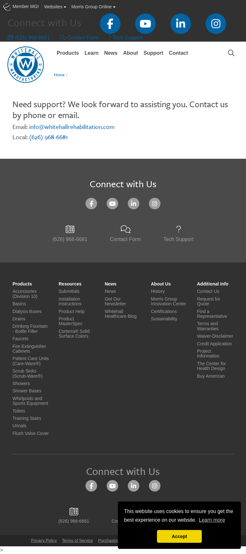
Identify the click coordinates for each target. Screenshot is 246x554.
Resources (70, 284)
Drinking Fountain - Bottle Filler (30, 328)
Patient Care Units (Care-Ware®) (30, 361)
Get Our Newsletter (115, 301)
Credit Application (214, 343)
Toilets (18, 411)
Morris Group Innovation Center (168, 301)
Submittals (69, 291)
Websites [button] (55, 6)
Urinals (19, 425)
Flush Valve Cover (30, 433)
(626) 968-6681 (29, 37)
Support (153, 53)
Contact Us (208, 291)
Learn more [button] (212, 520)
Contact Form (79, 37)
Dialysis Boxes (27, 311)
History (158, 291)
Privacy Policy (44, 540)
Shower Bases (26, 391)
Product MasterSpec (71, 321)
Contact (178, 53)
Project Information (208, 353)
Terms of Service (77, 540)
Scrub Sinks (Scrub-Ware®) (27, 373)
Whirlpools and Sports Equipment (30, 401)
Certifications (164, 311)
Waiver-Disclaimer (215, 336)
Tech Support (125, 37)
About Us (161, 284)
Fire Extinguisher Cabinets (29, 349)
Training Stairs (26, 418)
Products (68, 53)
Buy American (211, 376)
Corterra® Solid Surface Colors (74, 334)
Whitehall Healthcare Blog (121, 314)
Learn (92, 53)
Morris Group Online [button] (93, 6)
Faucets (20, 338)
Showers (21, 383)
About (130, 53)
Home (59, 74)
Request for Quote (208, 301)
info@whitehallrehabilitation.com (72, 126)
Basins (19, 303)
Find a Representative (212, 314)
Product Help (72, 311)
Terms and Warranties (207, 326)
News (111, 53)
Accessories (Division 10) (24, 294)
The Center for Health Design (211, 366)
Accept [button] (179, 536)
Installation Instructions (70, 301)
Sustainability (164, 319)
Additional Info (212, 284)
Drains (18, 319)
